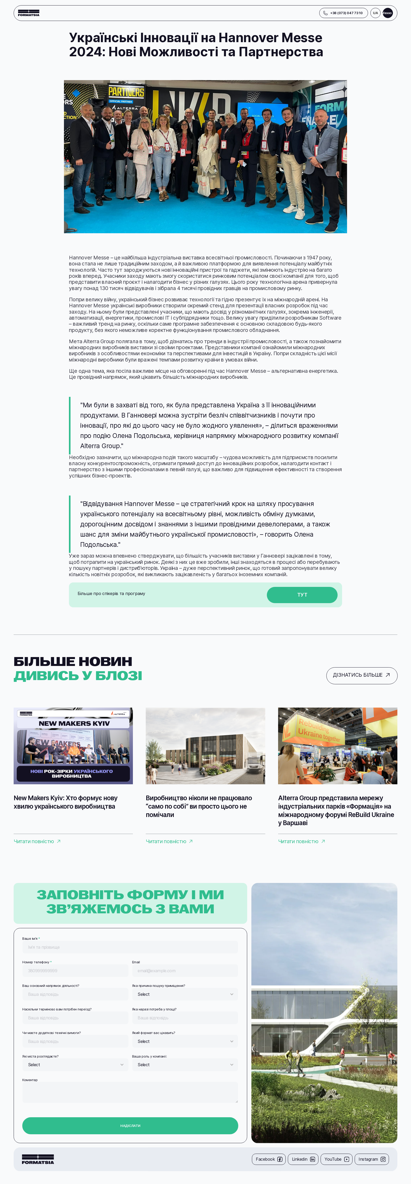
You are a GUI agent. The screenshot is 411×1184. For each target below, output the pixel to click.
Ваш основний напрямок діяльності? (50, 985)
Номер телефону (37, 962)
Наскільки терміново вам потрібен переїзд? (56, 1009)
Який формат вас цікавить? (153, 1033)
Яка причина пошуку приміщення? (158, 985)
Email (136, 962)
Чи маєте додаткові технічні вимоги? (51, 1033)
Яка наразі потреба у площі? (154, 1009)
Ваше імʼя (31, 938)
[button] (375, 13)
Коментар (29, 1080)
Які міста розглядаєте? (40, 1056)
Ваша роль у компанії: (149, 1056)
